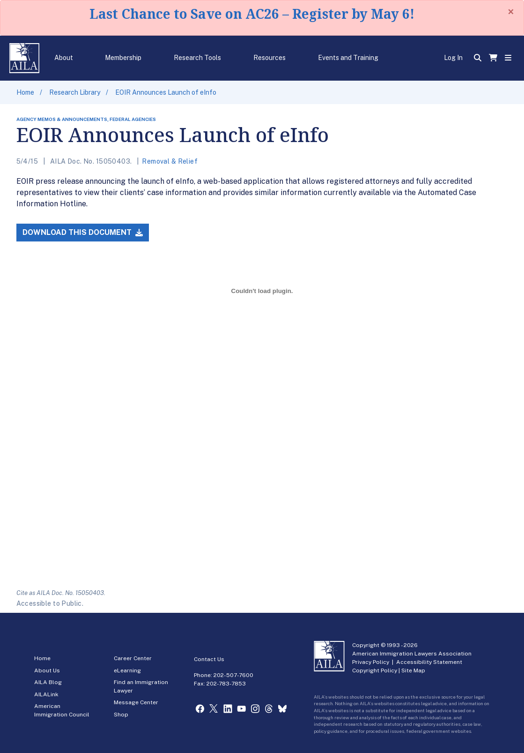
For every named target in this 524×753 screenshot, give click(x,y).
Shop (121, 714)
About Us (47, 670)
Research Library (74, 92)
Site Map (413, 670)
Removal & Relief (170, 161)
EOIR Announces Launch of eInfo (165, 92)
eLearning (127, 670)
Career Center (133, 658)
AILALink (46, 694)
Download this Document (82, 232)
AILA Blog (48, 682)
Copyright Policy (374, 670)
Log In (453, 57)
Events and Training (348, 57)
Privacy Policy (370, 662)
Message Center (136, 702)
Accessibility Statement (429, 662)
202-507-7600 (233, 675)
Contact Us (209, 659)
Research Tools (197, 57)
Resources (269, 57)
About (63, 57)
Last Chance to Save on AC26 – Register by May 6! (251, 14)
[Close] (511, 11)
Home (25, 92)
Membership (123, 57)
